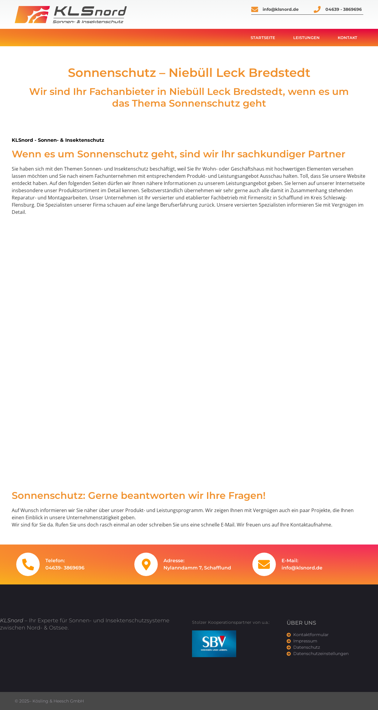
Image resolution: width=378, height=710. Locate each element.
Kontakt (347, 37)
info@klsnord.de (302, 568)
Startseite (263, 37)
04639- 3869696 (64, 568)
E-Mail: (290, 560)
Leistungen (306, 37)
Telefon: (55, 560)
